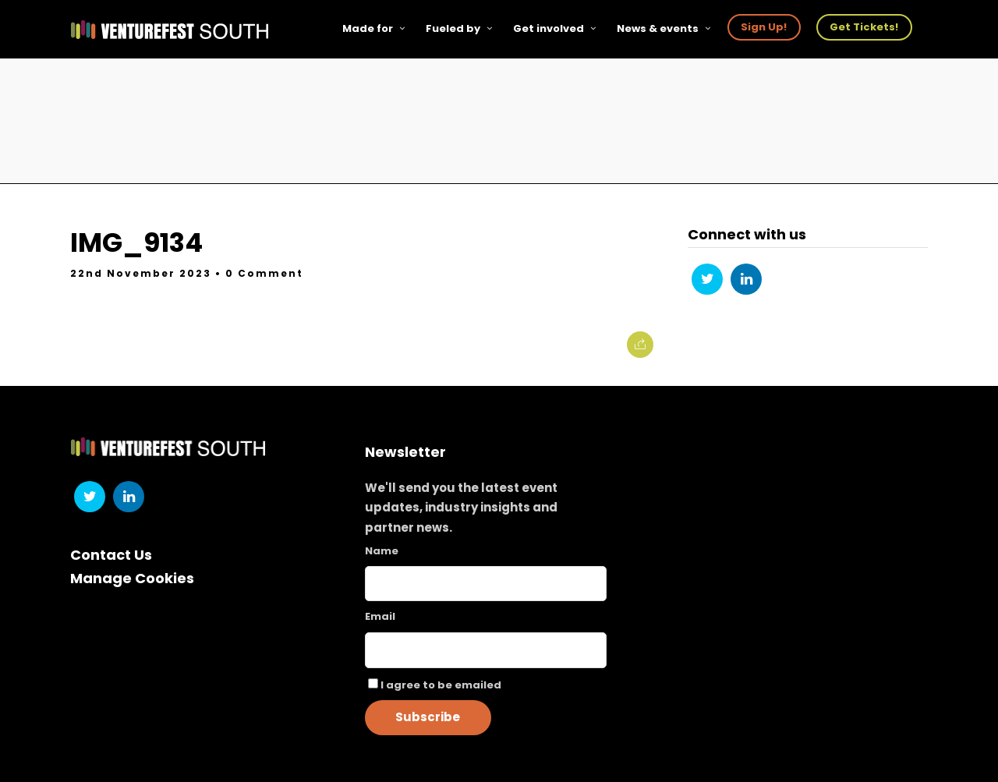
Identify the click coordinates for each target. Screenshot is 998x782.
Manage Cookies (132, 578)
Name (381, 550)
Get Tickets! (864, 26)
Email (380, 616)
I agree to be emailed (440, 685)
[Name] (486, 583)
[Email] (486, 650)
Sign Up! (764, 26)
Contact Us (111, 554)
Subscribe (427, 717)
